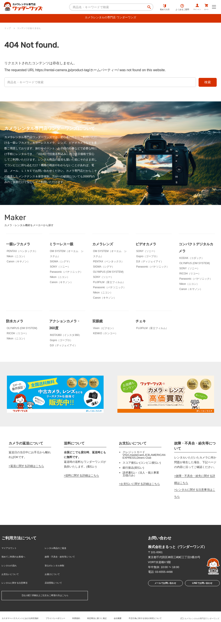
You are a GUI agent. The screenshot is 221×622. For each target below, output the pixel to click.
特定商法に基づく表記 (127, 610)
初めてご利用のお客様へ (17, 555)
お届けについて (54, 569)
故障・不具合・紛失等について (64, 555)
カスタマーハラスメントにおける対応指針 (38, 610)
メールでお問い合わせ (164, 585)
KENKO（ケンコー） (105, 334)
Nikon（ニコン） (16, 257)
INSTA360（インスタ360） (66, 336)
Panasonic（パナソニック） (66, 272)
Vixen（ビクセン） (104, 329)
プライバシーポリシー (80, 610)
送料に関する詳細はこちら (82, 476)
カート (204, 7)
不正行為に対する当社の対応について (86, 614)
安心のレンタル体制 (57, 562)
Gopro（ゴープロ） (147, 257)
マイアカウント (11, 548)
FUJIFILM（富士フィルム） (109, 283)
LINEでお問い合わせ (202, 585)
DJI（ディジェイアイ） (149, 262)
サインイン (191, 7)
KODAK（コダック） (191, 259)
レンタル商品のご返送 (59, 548)
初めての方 (156, 7)
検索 (207, 83)
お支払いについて (13, 569)
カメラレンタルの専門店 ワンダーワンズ (110, 18)
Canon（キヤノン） (18, 262)
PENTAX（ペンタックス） (22, 252)
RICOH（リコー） (190, 274)
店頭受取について (56, 576)
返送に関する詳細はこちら (27, 467)
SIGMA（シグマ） (60, 262)
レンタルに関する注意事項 (18, 576)
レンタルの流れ (11, 562)
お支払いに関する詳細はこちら (140, 485)
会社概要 (151, 610)
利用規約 (104, 610)
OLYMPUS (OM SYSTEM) (108, 272)
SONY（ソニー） (60, 267)
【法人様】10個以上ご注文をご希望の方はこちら (45, 589)
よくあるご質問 (173, 7)
